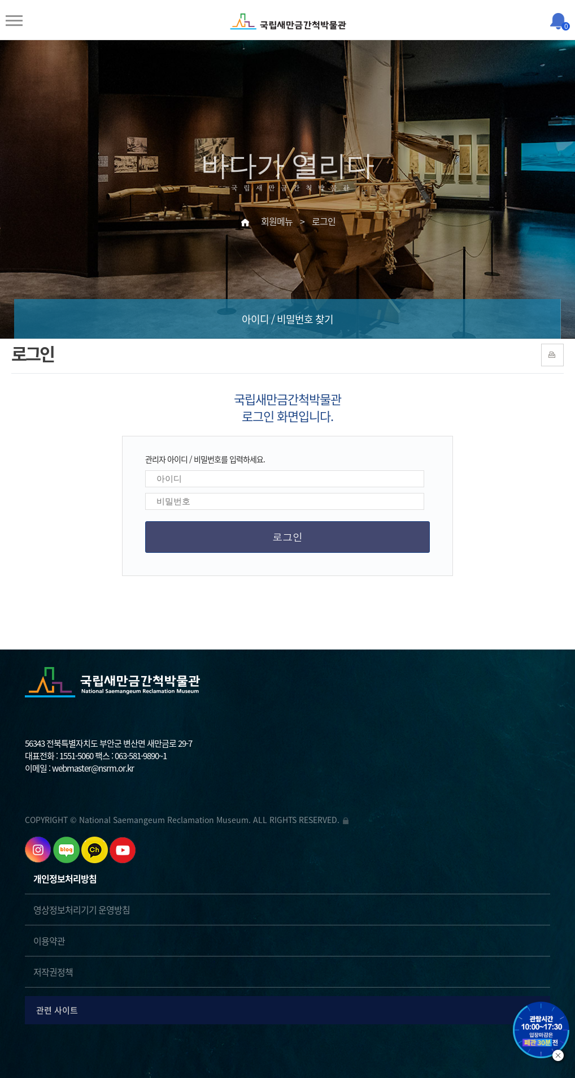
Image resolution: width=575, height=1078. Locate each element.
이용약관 (49, 940)
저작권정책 (53, 972)
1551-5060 (76, 756)
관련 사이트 (289, 1010)
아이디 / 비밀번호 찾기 (287, 319)
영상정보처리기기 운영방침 (81, 909)
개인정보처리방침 (65, 878)
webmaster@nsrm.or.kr (93, 768)
